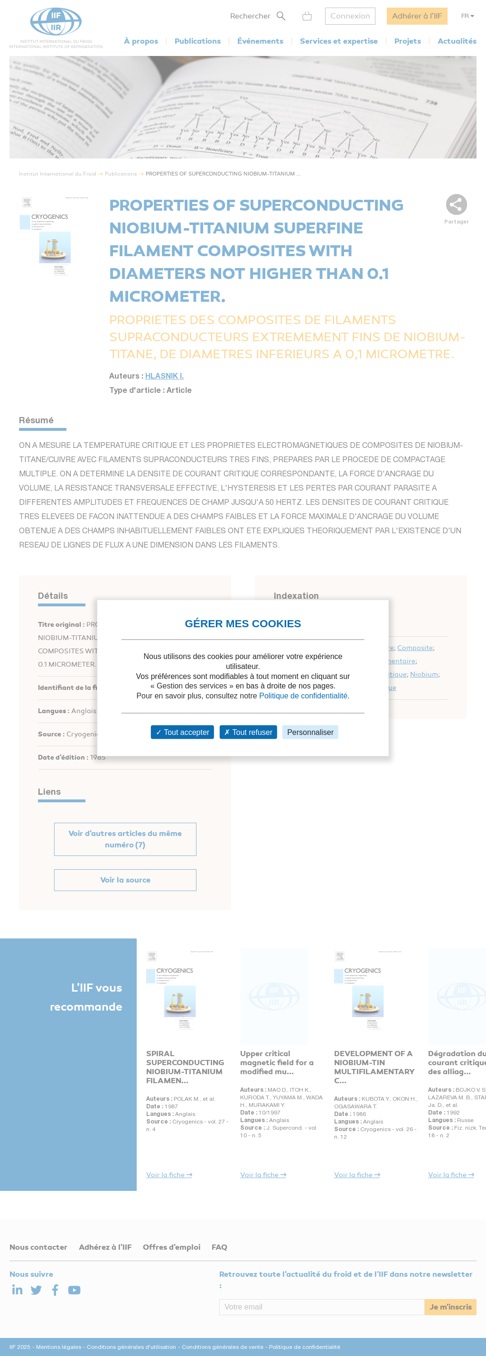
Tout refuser (248, 732)
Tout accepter (182, 732)
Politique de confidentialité (303, 696)
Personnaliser (310, 732)
